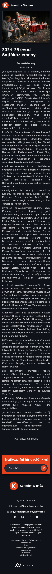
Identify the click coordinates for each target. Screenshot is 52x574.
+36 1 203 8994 (26, 500)
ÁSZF (26, 545)
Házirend (26, 553)
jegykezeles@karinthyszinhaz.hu (26, 511)
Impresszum (26, 550)
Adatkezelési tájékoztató (26, 548)
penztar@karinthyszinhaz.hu (26, 506)
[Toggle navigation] (47, 5)
